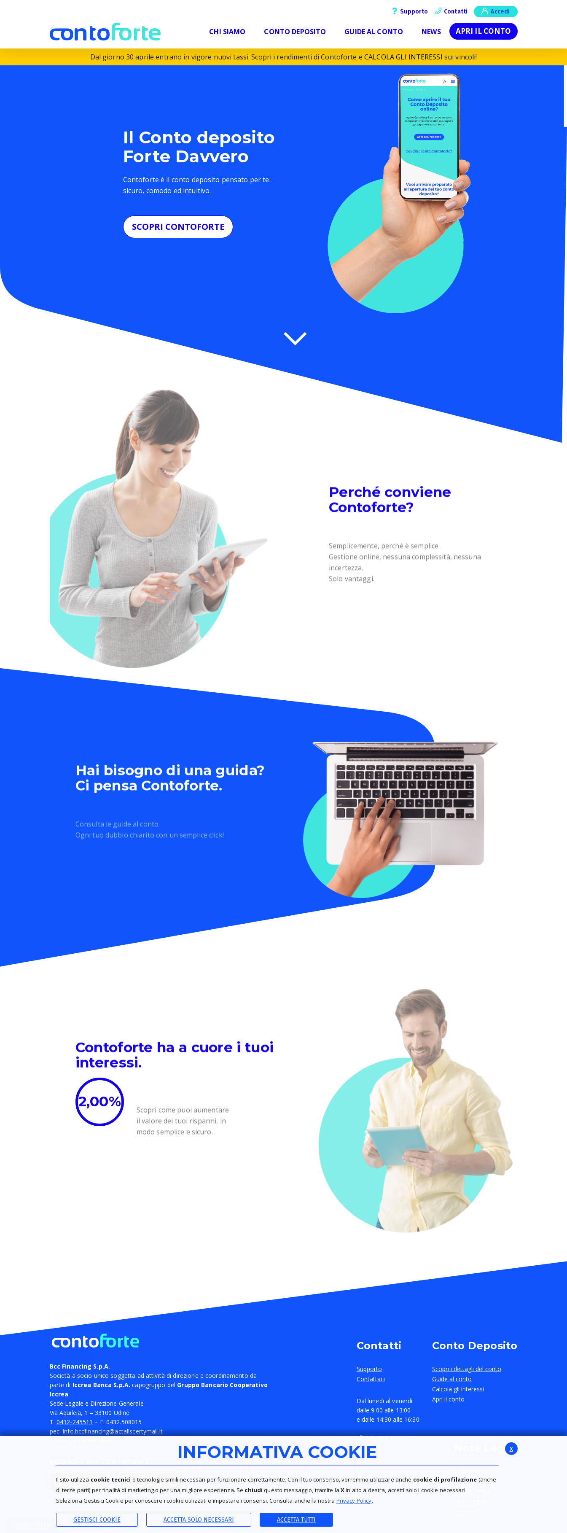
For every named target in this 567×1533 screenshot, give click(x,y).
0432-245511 (74, 1422)
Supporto (410, 11)
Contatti (451, 11)
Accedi (495, 11)
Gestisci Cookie (97, 1519)
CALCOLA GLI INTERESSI (404, 57)
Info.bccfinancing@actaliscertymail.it (112, 1431)
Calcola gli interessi (458, 1389)
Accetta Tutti (296, 1519)
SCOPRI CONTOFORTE (178, 226)
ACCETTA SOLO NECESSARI (199, 1519)
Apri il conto (483, 31)
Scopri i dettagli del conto (466, 1369)
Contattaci (371, 1379)
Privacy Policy (354, 1500)
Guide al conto (452, 1379)
